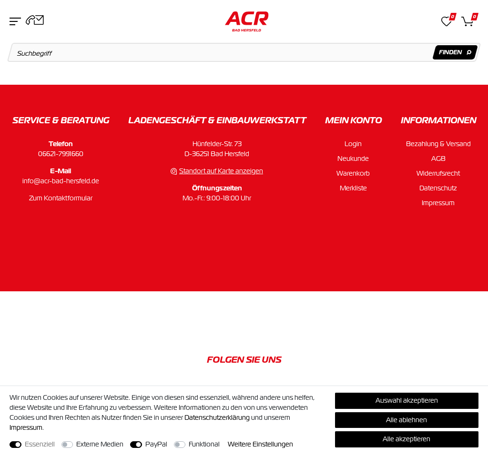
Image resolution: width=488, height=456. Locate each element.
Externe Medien (99, 444)
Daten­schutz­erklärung (217, 417)
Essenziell (40, 444)
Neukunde (353, 158)
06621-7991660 (60, 153)
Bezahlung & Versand (438, 143)
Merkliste (353, 188)
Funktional (204, 444)
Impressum (438, 202)
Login (353, 143)
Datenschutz (438, 188)
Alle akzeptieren (406, 439)
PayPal (156, 444)
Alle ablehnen (406, 420)
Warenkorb (353, 173)
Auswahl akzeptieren (407, 400)
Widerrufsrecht (438, 173)
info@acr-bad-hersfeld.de (60, 181)
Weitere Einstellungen (260, 444)
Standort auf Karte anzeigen (221, 171)
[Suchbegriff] (244, 52)
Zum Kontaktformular (60, 198)
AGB (438, 158)
